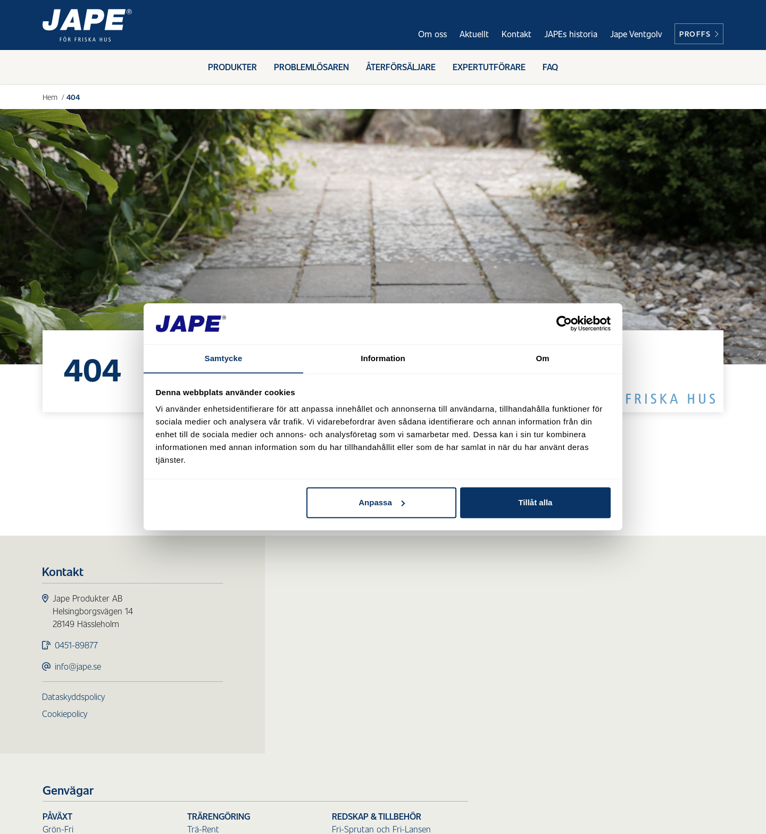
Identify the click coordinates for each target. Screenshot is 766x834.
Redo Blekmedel (472, 624)
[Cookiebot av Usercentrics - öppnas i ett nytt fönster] (564, 323)
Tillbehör (603, 675)
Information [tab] (383, 358)
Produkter (232, 67)
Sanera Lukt (465, 734)
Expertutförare (489, 67)
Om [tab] (542, 358)
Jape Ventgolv (636, 33)
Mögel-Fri (315, 637)
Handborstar (610, 662)
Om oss (432, 33)
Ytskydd (312, 683)
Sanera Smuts (469, 658)
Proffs (699, 34)
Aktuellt (474, 33)
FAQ (550, 67)
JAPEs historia (570, 33)
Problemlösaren (311, 67)
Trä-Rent (458, 611)
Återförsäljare (401, 67)
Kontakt (516, 33)
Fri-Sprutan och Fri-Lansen (636, 611)
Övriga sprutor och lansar (634, 624)
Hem (50, 97)
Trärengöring (474, 598)
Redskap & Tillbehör (632, 598)
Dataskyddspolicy (74, 697)
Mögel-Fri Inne (324, 649)
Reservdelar (608, 688)
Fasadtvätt (322, 705)
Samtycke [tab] (224, 358)
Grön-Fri (313, 611)
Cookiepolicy (65, 714)
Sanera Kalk (464, 722)
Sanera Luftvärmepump (486, 696)
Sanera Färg (465, 709)
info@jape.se (78, 666)
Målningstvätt (323, 730)
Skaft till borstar (617, 649)
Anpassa (382, 502)
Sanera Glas (464, 683)
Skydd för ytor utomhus (354, 671)
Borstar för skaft (617, 637)
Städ (453, 645)
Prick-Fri (312, 624)
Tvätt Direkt (320, 743)
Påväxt (313, 598)
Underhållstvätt (326, 717)
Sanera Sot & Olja (476, 671)
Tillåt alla (535, 502)
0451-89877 (76, 645)
